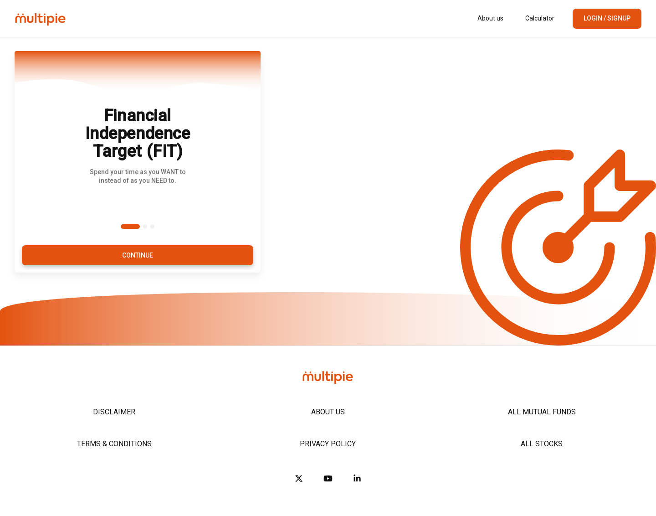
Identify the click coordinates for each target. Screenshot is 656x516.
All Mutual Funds (542, 412)
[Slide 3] (152, 226)
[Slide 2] (145, 226)
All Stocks (542, 443)
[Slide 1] (130, 226)
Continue (137, 255)
